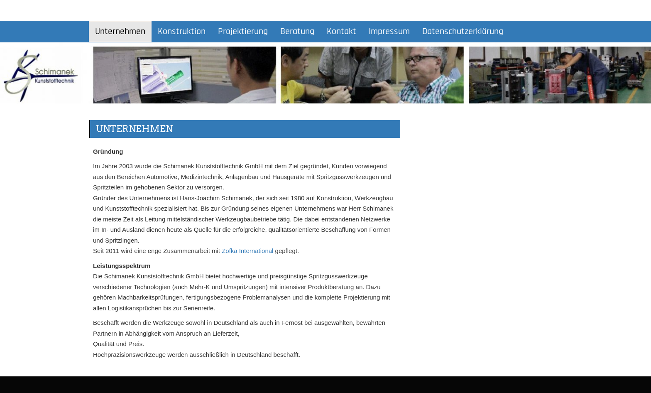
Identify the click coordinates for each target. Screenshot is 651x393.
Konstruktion (182, 31)
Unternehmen (120, 31)
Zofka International (247, 250)
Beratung (297, 31)
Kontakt (341, 31)
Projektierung (243, 31)
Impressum (389, 31)
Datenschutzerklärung (462, 31)
